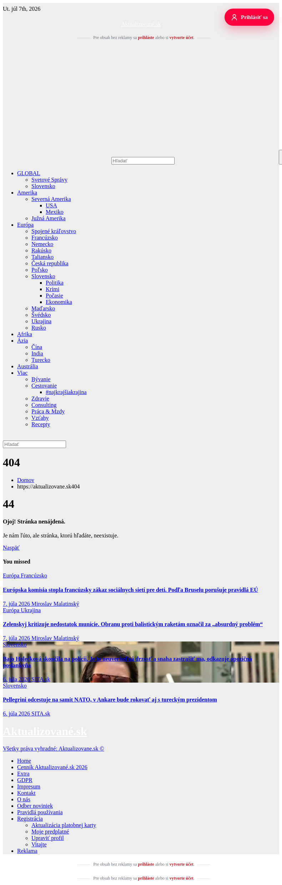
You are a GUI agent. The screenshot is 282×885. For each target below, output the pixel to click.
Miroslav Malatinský (55, 604)
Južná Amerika (48, 218)
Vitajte (39, 844)
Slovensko (43, 186)
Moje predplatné (50, 832)
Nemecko (42, 244)
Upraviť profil (47, 838)
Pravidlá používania (40, 812)
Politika (55, 283)
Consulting (43, 405)
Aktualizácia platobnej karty (63, 825)
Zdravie (40, 398)
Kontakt (26, 793)
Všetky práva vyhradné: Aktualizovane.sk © (53, 749)
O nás (23, 799)
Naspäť (11, 548)
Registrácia (30, 819)
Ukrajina (41, 321)
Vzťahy (40, 418)
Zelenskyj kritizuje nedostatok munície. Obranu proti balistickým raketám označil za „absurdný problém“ (133, 624)
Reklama (27, 851)
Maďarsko (43, 308)
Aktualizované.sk (141, 24)
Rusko (38, 328)
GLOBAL (28, 173)
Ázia (22, 341)
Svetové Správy (49, 180)
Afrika (24, 334)
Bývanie (40, 379)
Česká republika (50, 263)
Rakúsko (41, 250)
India (37, 353)
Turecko (40, 360)
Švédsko (41, 315)
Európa (25, 225)
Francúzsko (44, 238)
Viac (22, 373)
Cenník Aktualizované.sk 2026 (52, 767)
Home (24, 761)
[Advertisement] (141, 96)
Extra (23, 774)
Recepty (40, 424)
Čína (36, 347)
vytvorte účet (181, 37)
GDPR (24, 780)
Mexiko (55, 212)
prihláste (146, 37)
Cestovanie (44, 386)
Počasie (54, 295)
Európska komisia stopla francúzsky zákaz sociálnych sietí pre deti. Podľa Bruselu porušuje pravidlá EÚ (130, 590)
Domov (25, 480)
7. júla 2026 (17, 604)
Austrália (27, 366)
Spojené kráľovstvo (53, 231)
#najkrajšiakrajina (66, 392)
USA (51, 205)
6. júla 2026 (17, 679)
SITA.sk (40, 679)
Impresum (28, 786)
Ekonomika (59, 302)
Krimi (52, 289)
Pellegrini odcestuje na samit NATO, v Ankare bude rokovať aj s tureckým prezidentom (110, 700)
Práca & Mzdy (48, 411)
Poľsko (39, 270)
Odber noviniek (35, 806)
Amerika (27, 193)
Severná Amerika (51, 199)
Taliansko (42, 257)
